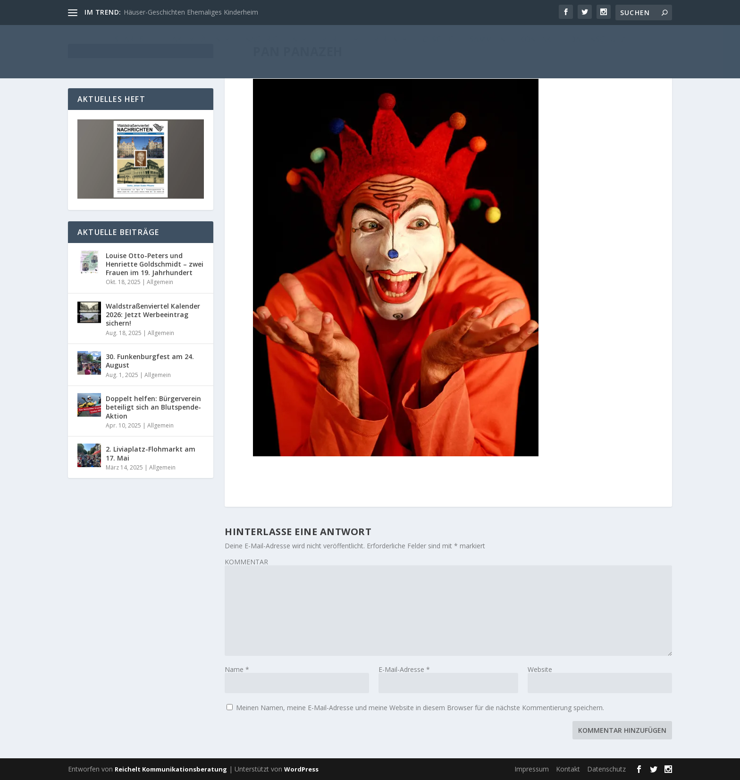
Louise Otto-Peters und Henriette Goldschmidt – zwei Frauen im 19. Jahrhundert (154, 264)
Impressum (531, 768)
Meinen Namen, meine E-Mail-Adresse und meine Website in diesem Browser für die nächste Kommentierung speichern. (420, 707)
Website (540, 669)
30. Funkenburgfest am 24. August (150, 360)
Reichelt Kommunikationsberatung (171, 769)
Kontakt (568, 768)
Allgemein (160, 282)
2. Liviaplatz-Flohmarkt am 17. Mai (150, 453)
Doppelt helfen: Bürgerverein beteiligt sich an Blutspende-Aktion (153, 407)
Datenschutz (606, 768)
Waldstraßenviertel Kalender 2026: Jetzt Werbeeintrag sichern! (153, 314)
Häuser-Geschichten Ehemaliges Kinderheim (191, 12)
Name (237, 669)
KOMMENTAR (246, 561)
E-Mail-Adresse (404, 669)
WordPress (301, 769)
